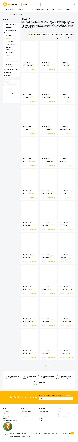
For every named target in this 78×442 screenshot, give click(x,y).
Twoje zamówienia (26, 412)
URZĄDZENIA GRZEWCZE (9, 65)
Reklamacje (6, 416)
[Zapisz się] (69, 395)
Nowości (8, 73)
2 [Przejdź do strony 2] (48, 366)
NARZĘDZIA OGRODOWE (9, 48)
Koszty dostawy (43, 414)
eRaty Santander (43, 416)
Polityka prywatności (8, 414)
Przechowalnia (25, 414)
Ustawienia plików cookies (10, 421)
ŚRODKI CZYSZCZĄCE (12, 61)
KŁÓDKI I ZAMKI (10, 41)
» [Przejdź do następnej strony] (53, 366)
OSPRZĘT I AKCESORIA (12, 69)
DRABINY (8, 38)
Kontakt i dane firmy (62, 416)
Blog (58, 414)
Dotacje (41, 421)
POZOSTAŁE (9, 58)
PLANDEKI (8, 55)
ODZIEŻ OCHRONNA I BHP (10, 31)
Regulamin (6, 412)
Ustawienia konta (25, 416)
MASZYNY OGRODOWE (12, 44)
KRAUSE (43, 70)
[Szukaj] (38, 4)
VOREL (25, 70)
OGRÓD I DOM (9, 35)
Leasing (41, 418)
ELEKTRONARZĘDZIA (11, 24)
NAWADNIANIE (9, 52)
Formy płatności (43, 412)
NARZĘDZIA (9, 27)
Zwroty (5, 418)
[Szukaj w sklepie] (32, 4)
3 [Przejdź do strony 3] (50, 366)
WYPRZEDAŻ (9, 76)
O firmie (59, 412)
